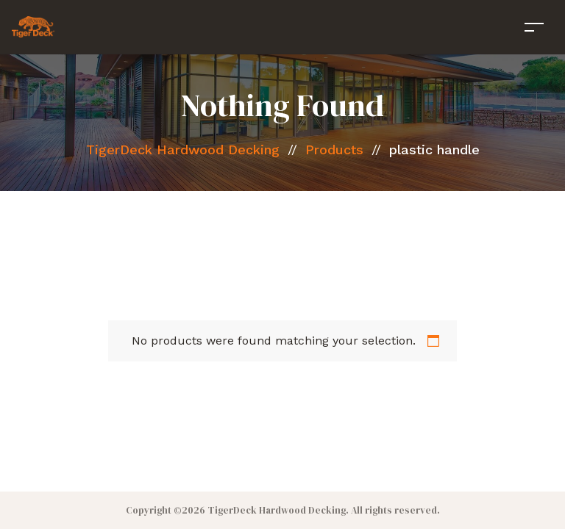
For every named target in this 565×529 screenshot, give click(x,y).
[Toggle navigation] (534, 27)
